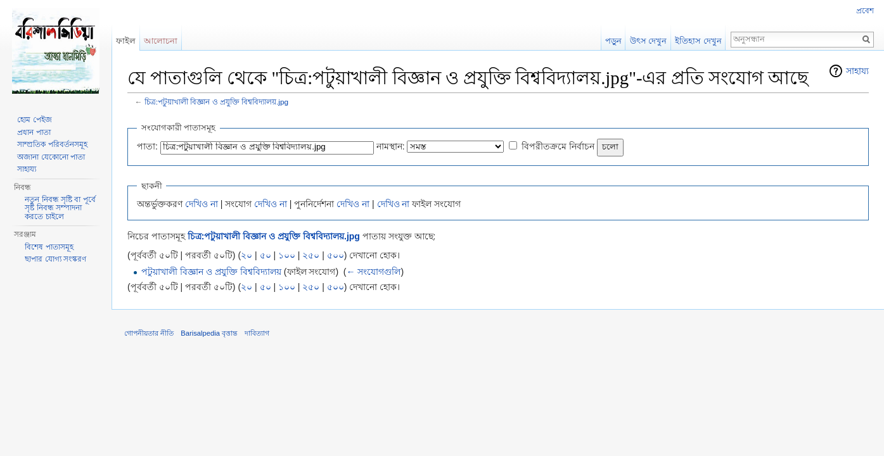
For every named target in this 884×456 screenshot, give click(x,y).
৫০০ (335, 255)
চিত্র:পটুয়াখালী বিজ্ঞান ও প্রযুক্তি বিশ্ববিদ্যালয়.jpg (216, 102)
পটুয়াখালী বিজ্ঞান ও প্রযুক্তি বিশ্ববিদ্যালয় (211, 272)
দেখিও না (201, 204)
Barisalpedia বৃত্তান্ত (209, 333)
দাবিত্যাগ (257, 333)
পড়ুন (613, 41)
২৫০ (310, 255)
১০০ (286, 255)
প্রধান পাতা (33, 132)
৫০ (265, 255)
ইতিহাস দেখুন (698, 41)
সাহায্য (857, 71)
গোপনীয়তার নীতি (149, 333)
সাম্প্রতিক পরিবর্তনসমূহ (52, 144)
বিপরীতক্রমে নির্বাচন (558, 146)
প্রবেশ (865, 10)
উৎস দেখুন (648, 41)
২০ (246, 255)
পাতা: (147, 146)
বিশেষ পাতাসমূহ (49, 247)
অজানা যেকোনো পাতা (51, 157)
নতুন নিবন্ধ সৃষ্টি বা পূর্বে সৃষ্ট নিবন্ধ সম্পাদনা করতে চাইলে (60, 208)
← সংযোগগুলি (374, 272)
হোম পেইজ (34, 119)
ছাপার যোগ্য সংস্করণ (55, 259)
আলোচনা (160, 41)
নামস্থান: (390, 146)
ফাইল (126, 41)
